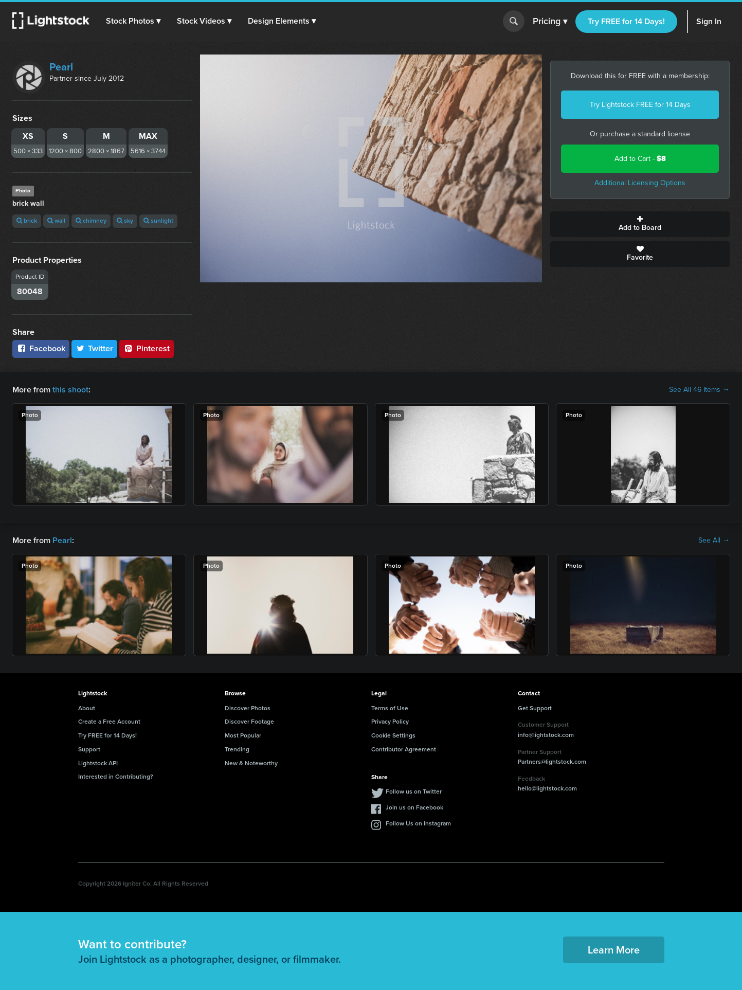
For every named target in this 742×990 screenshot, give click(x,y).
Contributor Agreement (403, 749)
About (86, 708)
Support (89, 749)
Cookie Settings (393, 735)
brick (26, 220)
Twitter (95, 348)
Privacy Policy (390, 721)
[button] (133, 21)
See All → (714, 540)
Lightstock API (98, 763)
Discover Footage (249, 721)
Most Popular (243, 735)
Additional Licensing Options (639, 182)
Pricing (550, 21)
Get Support (535, 708)
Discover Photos (247, 708)
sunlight (158, 220)
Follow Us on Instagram (418, 823)
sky (125, 220)
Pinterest (146, 348)
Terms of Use (389, 708)
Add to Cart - (640, 158)
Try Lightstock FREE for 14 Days (640, 104)
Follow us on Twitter (414, 791)
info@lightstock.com (546, 735)
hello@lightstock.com (547, 788)
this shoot (70, 389)
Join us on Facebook (414, 807)
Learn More (614, 950)
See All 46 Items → (699, 390)
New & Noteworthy (251, 763)
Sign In (708, 21)
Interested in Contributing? (115, 776)
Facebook (40, 348)
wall (56, 220)
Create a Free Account (109, 721)
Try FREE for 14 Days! (626, 21)
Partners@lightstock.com (552, 761)
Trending (237, 749)
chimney (91, 220)
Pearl (61, 67)
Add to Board (640, 224)
